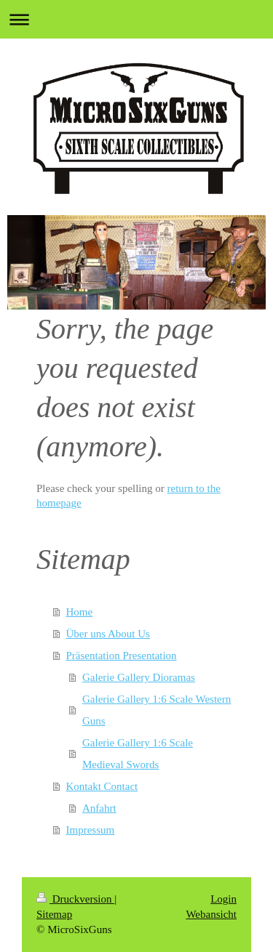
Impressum (90, 830)
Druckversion (75, 899)
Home (79, 612)
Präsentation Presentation (121, 655)
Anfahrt (99, 808)
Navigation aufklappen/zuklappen (136, 19)
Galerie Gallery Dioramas (138, 677)
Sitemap (54, 914)
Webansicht (211, 914)
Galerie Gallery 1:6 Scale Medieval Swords (137, 753)
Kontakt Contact (102, 786)
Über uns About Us (108, 634)
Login (223, 899)
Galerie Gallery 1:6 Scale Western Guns (156, 710)
